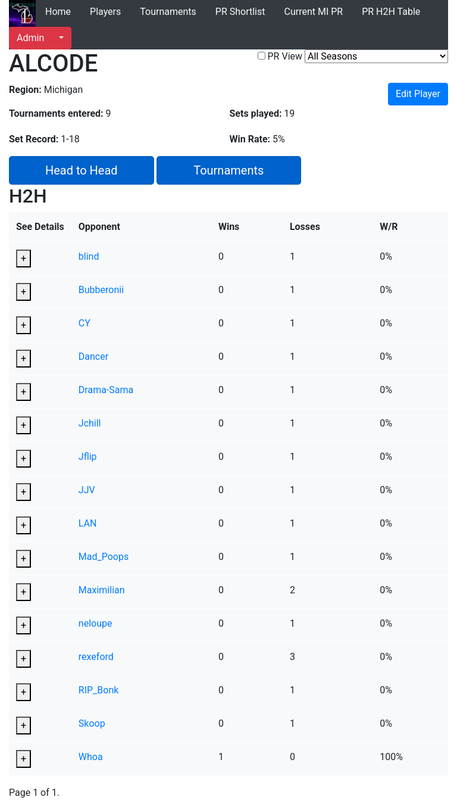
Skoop (92, 723)
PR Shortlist (240, 11)
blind (89, 256)
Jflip (88, 456)
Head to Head (81, 170)
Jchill (90, 423)
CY (84, 323)
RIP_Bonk (99, 690)
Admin (30, 37)
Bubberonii (101, 289)
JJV (87, 490)
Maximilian (102, 590)
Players (105, 11)
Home (58, 11)
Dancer (93, 356)
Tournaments (168, 11)
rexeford (96, 656)
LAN (88, 523)
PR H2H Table (391, 11)
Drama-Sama (106, 390)
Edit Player (418, 93)
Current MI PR (313, 11)
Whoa (91, 756)
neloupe (95, 623)
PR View (285, 56)
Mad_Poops (104, 556)
